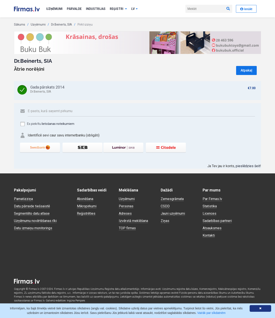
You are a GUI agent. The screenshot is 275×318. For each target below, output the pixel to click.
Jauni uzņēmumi (173, 213)
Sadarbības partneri (217, 221)
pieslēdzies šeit (248, 166)
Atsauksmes (212, 228)
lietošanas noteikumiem (58, 123)
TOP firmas (127, 228)
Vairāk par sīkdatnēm (211, 313)
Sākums (19, 24)
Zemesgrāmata (172, 199)
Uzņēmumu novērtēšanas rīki (35, 221)
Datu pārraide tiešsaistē (32, 206)
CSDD (165, 206)
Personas (126, 206)
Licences (209, 213)
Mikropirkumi (86, 206)
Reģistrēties (86, 213)
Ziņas (165, 221)
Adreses (125, 213)
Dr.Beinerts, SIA (61, 24)
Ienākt (246, 9)
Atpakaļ (246, 70)
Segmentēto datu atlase (32, 213)
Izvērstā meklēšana (133, 221)
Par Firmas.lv (212, 199)
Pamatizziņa (23, 199)
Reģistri (118, 9)
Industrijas (95, 9)
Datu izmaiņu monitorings (33, 228)
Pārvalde (74, 9)
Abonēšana (85, 199)
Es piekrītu (47, 124)
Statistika (210, 206)
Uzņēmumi (54, 9)
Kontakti (209, 235)
